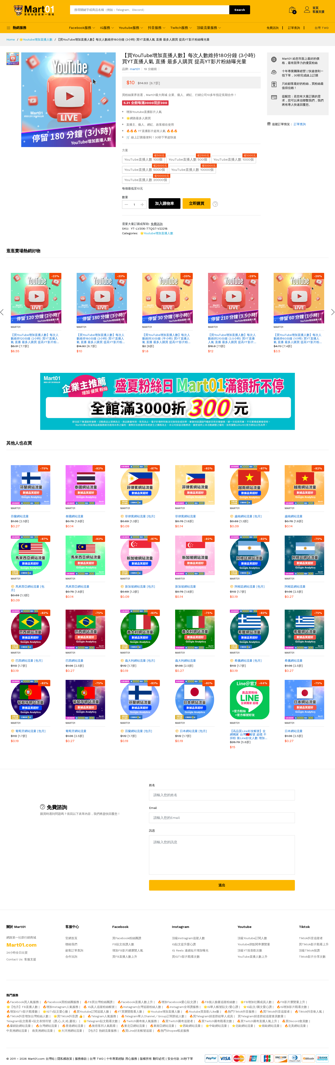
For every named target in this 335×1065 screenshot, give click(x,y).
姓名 (152, 785)
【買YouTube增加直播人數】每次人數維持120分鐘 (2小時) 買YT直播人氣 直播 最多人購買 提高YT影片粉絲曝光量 (35, 338)
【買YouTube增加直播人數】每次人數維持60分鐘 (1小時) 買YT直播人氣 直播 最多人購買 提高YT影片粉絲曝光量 (297, 338)
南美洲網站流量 (42, 1030)
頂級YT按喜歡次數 (250, 950)
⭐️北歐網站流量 (242, 1025)
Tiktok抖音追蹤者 (311, 938)
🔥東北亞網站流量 (133, 1025)
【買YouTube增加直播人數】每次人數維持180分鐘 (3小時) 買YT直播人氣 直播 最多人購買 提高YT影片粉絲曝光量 (100, 338)
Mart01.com (36, 1058)
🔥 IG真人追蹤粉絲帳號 (99, 1007)
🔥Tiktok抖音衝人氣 (308, 1011)
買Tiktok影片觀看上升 (314, 944)
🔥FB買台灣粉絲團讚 (98, 1002)
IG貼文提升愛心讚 (184, 944)
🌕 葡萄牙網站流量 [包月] (28, 731)
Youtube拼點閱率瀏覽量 (254, 944)
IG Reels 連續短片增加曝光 (190, 950)
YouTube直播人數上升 (252, 956)
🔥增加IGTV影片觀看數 (22, 1011)
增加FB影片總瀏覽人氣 (127, 950)
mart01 (15, 327)
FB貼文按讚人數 (123, 944)
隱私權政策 (64, 1058)
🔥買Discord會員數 (295, 1021)
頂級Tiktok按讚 (309, 950)
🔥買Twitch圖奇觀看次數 (215, 1021)
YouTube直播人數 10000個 (193, 169)
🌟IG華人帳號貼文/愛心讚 (221, 1007)
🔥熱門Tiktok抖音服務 (239, 1011)
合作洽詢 (71, 956)
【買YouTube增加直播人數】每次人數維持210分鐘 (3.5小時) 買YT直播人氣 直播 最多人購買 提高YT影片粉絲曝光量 (232, 338)
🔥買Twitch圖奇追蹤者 (177, 1021)
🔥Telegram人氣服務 (101, 1016)
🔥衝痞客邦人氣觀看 (102, 1025)
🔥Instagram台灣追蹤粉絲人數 (140, 1007)
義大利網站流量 (185, 660)
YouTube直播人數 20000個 (146, 179)
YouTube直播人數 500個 (189, 158)
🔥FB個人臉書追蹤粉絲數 (218, 1002)
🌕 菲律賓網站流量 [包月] (137, 516)
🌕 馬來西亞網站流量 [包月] (27, 588)
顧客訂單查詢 (74, 950)
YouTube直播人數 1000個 (235, 158)
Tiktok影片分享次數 (312, 956)
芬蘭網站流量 (20, 516)
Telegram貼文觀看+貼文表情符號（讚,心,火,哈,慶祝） (42, 1021)
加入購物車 (164, 203)
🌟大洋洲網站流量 (70, 1030)
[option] (68, 99)
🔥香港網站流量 (72, 1025)
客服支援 (30, 959)
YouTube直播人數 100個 (144, 158)
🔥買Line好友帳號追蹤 (137, 1030)
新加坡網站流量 (185, 586)
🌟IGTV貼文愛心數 (55, 1011)
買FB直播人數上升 (124, 956)
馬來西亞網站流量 (77, 586)
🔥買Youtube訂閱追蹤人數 (91, 1011)
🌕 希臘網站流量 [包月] (246, 660)
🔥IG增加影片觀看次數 (292, 1007)
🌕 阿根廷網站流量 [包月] (247, 586)
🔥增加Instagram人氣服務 (60, 1007)
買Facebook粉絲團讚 (126, 938)
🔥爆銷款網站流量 (18, 1025)
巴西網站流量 (74, 660)
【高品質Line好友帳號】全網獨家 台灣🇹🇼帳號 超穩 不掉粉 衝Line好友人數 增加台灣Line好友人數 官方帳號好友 (248, 734)
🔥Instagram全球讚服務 (182, 1007)
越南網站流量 (294, 516)
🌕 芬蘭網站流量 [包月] (136, 731)
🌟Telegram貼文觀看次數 (100, 1021)
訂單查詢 (299, 124)
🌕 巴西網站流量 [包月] (26, 660)
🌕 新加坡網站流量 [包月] (137, 586)
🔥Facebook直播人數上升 (135, 1002)
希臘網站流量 (294, 660)
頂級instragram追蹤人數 (188, 938)
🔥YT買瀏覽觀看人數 (128, 1011)
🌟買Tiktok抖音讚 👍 (68, 1016)
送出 (221, 885)
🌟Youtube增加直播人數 (156, 233)
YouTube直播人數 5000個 (145, 169)
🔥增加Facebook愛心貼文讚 (177, 1002)
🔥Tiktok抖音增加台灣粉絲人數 (27, 1016)
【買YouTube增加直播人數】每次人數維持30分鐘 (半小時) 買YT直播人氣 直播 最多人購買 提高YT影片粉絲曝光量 (166, 338)
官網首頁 (71, 938)
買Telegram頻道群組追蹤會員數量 (261, 1016)
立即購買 (196, 203)
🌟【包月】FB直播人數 (22, 1007)
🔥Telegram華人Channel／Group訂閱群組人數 (152, 1016)
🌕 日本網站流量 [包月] (191, 731)
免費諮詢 (157, 224)
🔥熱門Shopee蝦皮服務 (173, 1030)
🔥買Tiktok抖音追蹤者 (274, 1011)
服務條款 (81, 1058)
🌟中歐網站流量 (216, 1025)
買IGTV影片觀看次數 (186, 956)
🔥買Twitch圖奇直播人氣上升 (257, 1021)
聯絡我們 (71, 944)
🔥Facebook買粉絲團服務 (61, 1002)
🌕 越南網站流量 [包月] (246, 516)
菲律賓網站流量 (185, 516)
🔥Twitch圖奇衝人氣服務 (140, 1021)
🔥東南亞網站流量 (162, 1025)
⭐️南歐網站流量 (269, 1025)
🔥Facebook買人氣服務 (22, 1002)
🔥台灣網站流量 (46, 1025)
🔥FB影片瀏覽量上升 (291, 1002)
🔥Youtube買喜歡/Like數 (202, 1011)
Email (153, 807)
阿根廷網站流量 (295, 586)
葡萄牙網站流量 (76, 731)
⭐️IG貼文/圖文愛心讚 (257, 1007)
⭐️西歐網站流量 (190, 1025)
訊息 (152, 830)
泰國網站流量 (74, 516)
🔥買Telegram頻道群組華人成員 (211, 1016)
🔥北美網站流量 (295, 1025)
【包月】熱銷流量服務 (102, 1030)
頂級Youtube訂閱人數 (252, 938)
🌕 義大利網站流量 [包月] (137, 660)
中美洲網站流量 (16, 1030)
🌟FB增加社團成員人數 (256, 1002)
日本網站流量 (294, 731)
